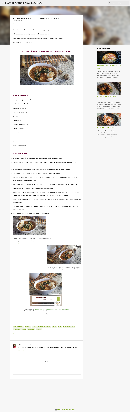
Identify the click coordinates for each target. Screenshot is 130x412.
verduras (38, 329)
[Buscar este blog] (120, 3)
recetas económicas (69, 326)
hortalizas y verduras (44, 326)
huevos (54, 326)
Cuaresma (28, 326)
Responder (21, 350)
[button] (14, 24)
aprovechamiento (18, 326)
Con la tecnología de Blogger (65, 409)
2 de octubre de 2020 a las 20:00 (33, 345)
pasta (59, 326)
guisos (34, 326)
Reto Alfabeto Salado (19, 329)
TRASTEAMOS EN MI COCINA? (23, 2)
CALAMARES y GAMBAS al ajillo (106, 127)
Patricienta (21, 345)
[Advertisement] (46, 393)
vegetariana (31, 329)
